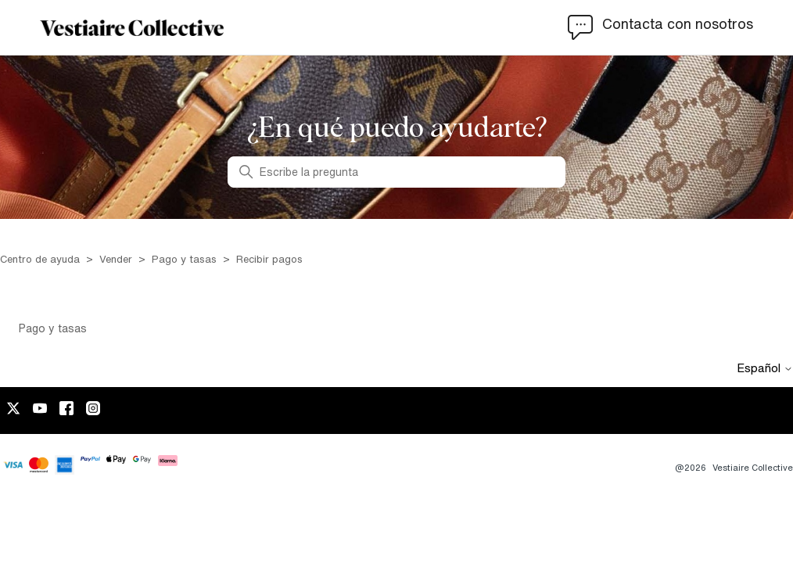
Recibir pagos (269, 259)
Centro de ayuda (40, 259)
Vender (115, 259)
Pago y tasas (184, 259)
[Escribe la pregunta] (396, 172)
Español (765, 368)
